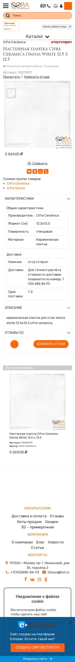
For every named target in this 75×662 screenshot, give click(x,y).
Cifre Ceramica (18, 183)
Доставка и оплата (29, 516)
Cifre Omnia (16, 188)
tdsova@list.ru (58, 572)
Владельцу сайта (37, 659)
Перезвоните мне (48, 6)
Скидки (51, 521)
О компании (22, 542)
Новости (56, 542)
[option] (37, 114)
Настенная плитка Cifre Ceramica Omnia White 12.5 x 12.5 (33, 435)
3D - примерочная (37, 527)
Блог (40, 542)
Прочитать (11, 77)
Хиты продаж (29, 521)
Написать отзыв (36, 77)
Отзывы (57, 516)
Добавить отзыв (51, 344)
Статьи (37, 547)
